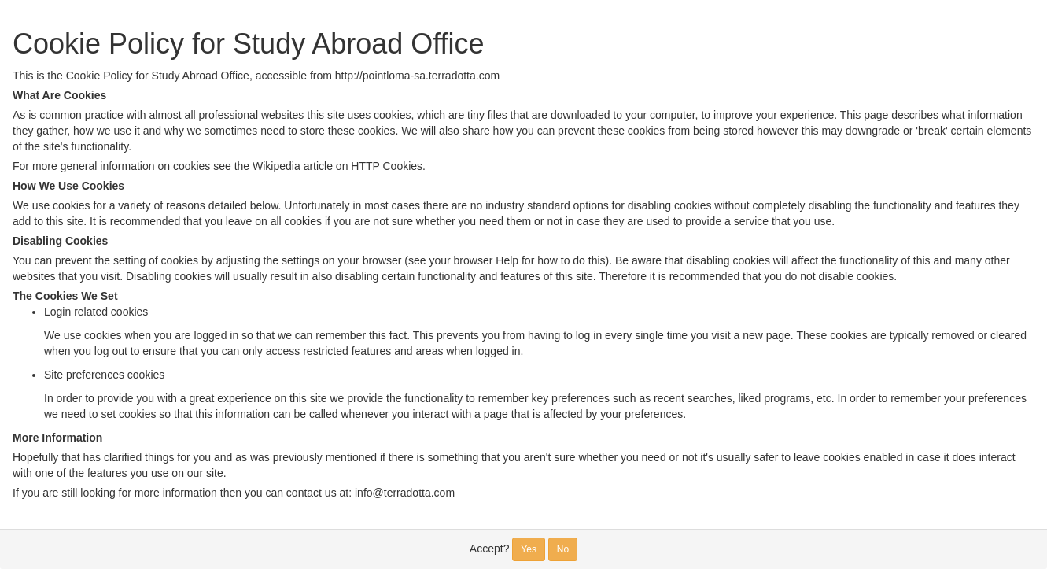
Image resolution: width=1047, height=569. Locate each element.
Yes (528, 549)
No (563, 549)
